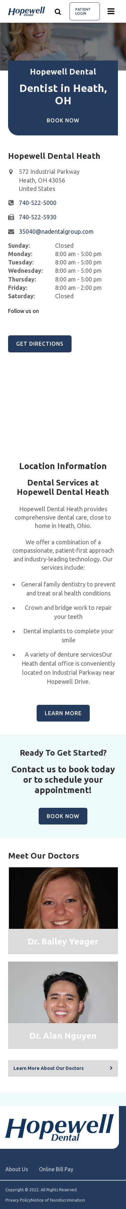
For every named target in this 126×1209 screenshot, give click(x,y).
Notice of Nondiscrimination (58, 1200)
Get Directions (40, 344)
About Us (16, 1169)
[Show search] (58, 11)
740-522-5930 (37, 217)
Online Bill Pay (56, 1169)
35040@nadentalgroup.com (56, 231)
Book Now (63, 120)
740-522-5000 (37, 202)
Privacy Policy (18, 1200)
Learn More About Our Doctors (48, 1068)
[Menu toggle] (111, 11)
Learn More (63, 713)
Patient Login (83, 11)
